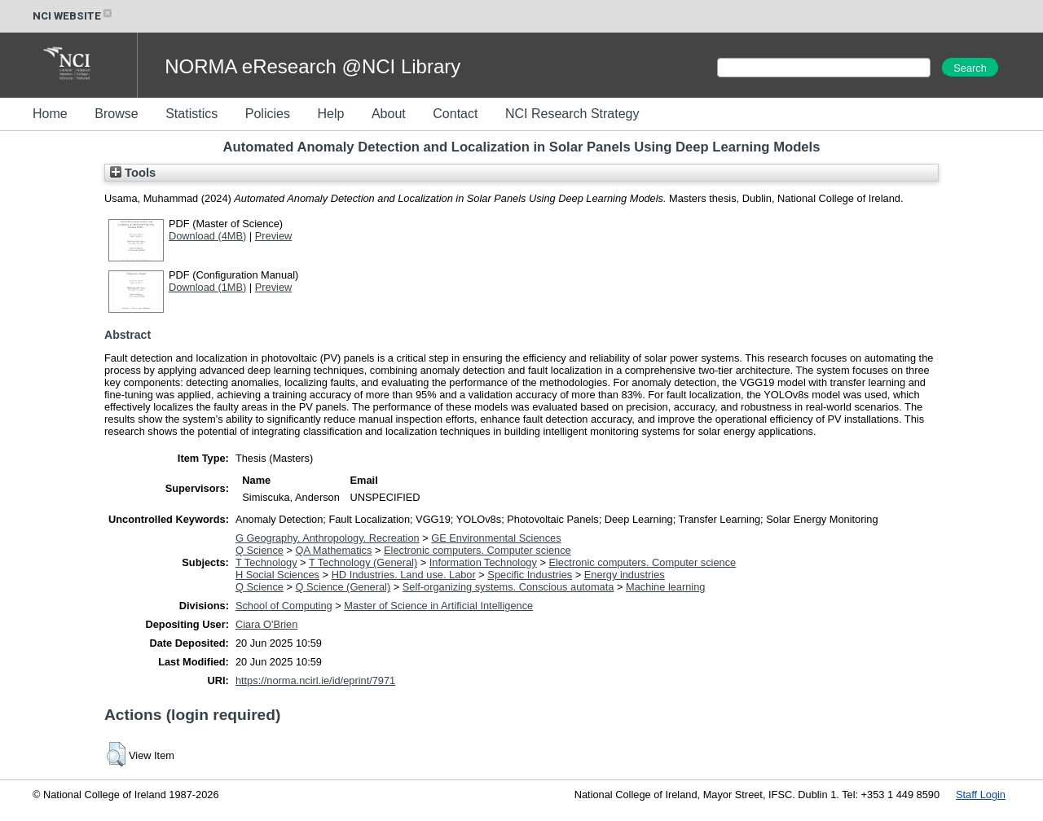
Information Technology (483, 562)
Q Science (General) (343, 587)
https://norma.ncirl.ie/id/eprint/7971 (315, 680)
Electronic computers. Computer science (477, 550)
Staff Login (981, 794)
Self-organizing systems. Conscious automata (508, 587)
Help (330, 114)
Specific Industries (529, 575)
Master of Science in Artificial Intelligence (438, 605)
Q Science (259, 550)
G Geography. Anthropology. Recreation (327, 538)
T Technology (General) (363, 562)
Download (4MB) (207, 236)
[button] (116, 754)
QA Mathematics (334, 550)
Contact (455, 114)
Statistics (191, 114)
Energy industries (624, 575)
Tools (133, 172)
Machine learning (665, 587)
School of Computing (283, 605)
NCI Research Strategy (572, 114)
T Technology (266, 562)
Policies (267, 114)
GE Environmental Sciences (496, 538)
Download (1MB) (207, 287)
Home (50, 114)
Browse (116, 114)
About (389, 114)
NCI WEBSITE (73, 16)
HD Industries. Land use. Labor (404, 575)
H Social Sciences (277, 575)
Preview (274, 236)
